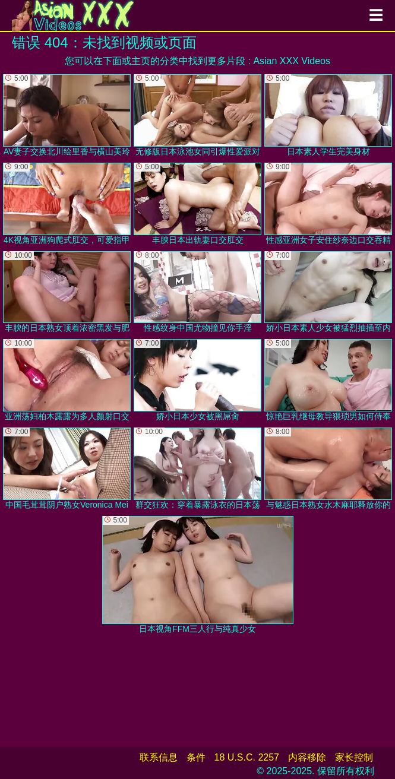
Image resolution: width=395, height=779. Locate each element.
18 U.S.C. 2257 (246, 757)
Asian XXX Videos (291, 61)
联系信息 (159, 757)
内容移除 (307, 757)
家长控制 (354, 757)
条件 (196, 757)
